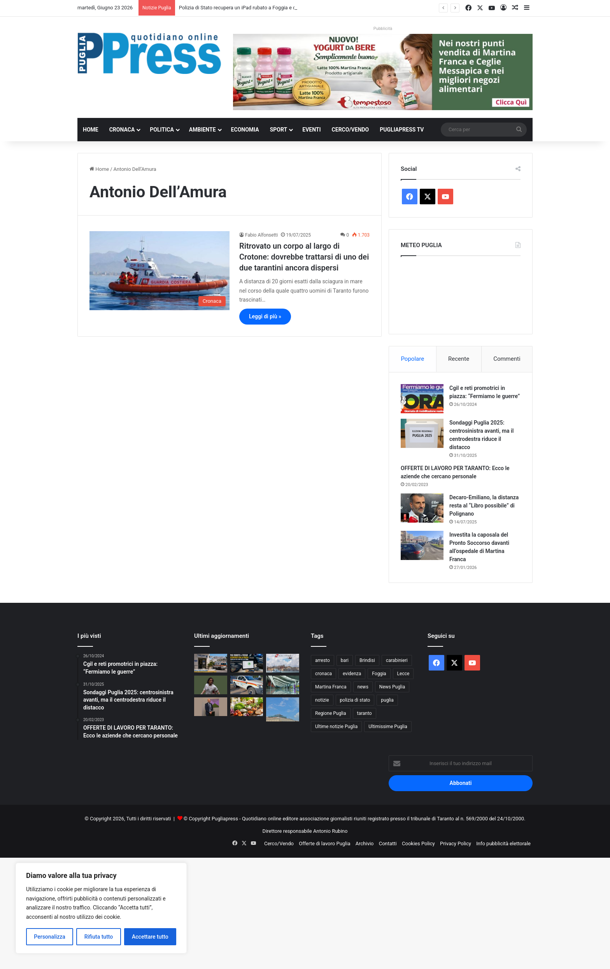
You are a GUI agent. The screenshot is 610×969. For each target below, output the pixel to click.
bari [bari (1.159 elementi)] (345, 660)
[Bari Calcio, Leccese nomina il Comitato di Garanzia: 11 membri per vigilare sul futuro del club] (210, 706)
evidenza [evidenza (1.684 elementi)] (352, 673)
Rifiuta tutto (98, 937)
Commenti (506, 358)
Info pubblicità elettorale (503, 843)
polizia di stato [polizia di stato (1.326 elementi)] (355, 700)
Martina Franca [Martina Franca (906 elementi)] (331, 687)
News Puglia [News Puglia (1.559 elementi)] (392, 687)
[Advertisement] (233, 912)
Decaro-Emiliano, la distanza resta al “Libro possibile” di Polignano (484, 505)
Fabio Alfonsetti (261, 235)
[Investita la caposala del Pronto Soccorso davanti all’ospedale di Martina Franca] (422, 545)
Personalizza (49, 937)
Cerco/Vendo (350, 129)
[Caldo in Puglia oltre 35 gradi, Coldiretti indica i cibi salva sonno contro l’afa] (246, 706)
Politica (162, 129)
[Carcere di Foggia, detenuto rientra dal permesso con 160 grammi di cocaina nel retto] (282, 709)
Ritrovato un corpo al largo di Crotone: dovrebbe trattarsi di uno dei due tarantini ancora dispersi (304, 256)
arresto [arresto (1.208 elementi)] (322, 660)
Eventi (311, 129)
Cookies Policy (418, 843)
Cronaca (122, 129)
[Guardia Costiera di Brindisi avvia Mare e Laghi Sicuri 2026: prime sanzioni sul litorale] (282, 663)
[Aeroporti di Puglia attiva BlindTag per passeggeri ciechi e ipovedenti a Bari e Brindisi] (282, 685)
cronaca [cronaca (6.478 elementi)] (323, 673)
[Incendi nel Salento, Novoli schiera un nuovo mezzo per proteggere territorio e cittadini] (246, 685)
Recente (458, 358)
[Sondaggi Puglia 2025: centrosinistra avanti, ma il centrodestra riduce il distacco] (422, 433)
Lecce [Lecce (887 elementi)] (403, 673)
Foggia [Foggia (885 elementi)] (379, 673)
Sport (278, 129)
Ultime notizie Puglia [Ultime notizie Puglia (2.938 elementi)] (336, 726)
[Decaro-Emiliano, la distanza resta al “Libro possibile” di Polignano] (422, 508)
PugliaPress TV (402, 129)
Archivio (365, 843)
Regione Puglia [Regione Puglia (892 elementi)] (330, 713)
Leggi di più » (265, 316)
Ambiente (202, 129)
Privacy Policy (455, 843)
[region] (101, 908)
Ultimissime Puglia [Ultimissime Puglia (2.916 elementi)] (387, 726)
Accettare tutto (150, 937)
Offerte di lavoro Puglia (324, 843)
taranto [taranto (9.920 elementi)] (364, 713)
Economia (245, 129)
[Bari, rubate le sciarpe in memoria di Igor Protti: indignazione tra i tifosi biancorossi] (210, 685)
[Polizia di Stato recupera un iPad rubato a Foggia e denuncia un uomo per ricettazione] (246, 663)
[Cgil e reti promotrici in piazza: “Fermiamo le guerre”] (422, 398)
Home (90, 129)
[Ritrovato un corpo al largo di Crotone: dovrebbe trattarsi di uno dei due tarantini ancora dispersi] (159, 270)
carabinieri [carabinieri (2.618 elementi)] (397, 660)
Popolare (412, 358)
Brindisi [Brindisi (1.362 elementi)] (367, 660)
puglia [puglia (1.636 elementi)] (387, 700)
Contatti (388, 843)
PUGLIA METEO (461, 293)
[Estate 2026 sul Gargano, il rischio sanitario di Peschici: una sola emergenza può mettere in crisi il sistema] (210, 663)
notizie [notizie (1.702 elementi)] (322, 700)
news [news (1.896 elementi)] (363, 687)
